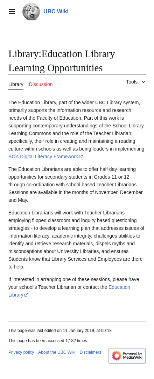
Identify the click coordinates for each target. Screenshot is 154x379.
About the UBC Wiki (56, 352)
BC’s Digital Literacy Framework (43, 156)
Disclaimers (90, 352)
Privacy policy (21, 352)
